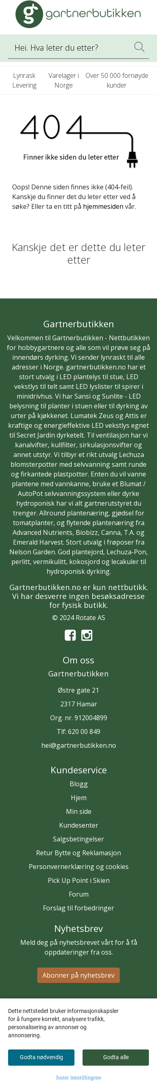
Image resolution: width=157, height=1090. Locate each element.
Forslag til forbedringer (78, 907)
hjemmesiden (103, 206)
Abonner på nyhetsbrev (78, 975)
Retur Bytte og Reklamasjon (78, 852)
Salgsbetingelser (78, 839)
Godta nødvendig (41, 1057)
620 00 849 (84, 731)
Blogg (79, 783)
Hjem (79, 797)
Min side (78, 811)
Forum (79, 894)
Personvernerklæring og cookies (79, 866)
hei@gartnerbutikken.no (78, 745)
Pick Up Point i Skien (79, 880)
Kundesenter (78, 825)
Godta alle (116, 1057)
